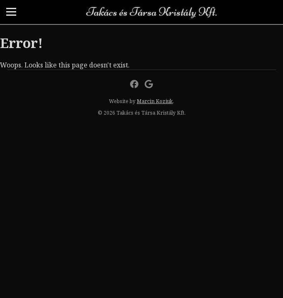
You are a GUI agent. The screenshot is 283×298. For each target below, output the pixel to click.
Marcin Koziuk (155, 101)
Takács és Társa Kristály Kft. (151, 12)
